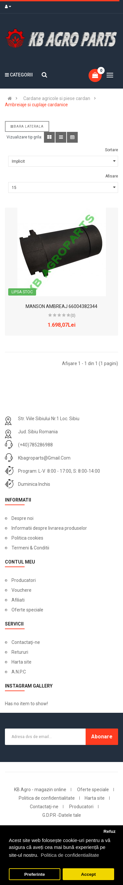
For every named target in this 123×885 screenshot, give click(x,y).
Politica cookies (27, 538)
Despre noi (22, 518)
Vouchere (21, 590)
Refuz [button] (109, 831)
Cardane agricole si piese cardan (56, 98)
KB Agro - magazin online (40, 789)
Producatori (23, 580)
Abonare (102, 736)
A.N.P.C (18, 671)
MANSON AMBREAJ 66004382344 (61, 306)
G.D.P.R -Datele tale (61, 815)
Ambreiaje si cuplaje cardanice (36, 104)
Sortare (111, 150)
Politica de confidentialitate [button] (70, 855)
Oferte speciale (27, 609)
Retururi (19, 652)
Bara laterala (27, 126)
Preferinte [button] (34, 874)
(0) (73, 315)
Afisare (111, 176)
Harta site (21, 662)
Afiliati (18, 600)
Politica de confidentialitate (47, 798)
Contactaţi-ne (25, 642)
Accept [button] (88, 874)
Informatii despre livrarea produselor (49, 528)
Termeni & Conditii (30, 547)
